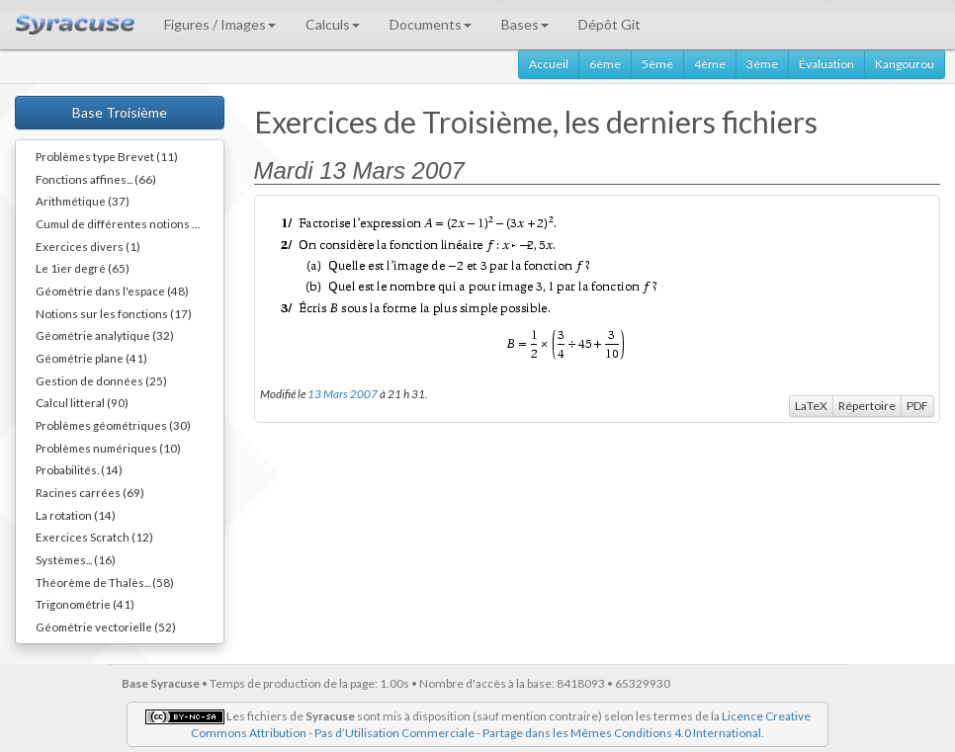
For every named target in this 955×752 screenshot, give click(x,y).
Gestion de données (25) (101, 380)
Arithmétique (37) (83, 201)
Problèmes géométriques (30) (113, 425)
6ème (605, 63)
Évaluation (826, 63)
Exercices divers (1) (88, 246)
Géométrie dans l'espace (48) (112, 290)
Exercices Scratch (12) (94, 536)
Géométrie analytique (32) (105, 335)
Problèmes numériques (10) (108, 448)
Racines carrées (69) (90, 492)
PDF (917, 405)
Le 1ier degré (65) (83, 268)
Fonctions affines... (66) (96, 179)
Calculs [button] (332, 24)
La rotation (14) (76, 515)
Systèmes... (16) (76, 559)
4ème (710, 63)
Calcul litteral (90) (82, 402)
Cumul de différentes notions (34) (125, 223)
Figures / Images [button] (220, 24)
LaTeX (811, 405)
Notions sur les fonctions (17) (114, 313)
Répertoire (867, 405)
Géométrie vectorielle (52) (106, 626)
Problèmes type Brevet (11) (107, 156)
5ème (657, 63)
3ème (762, 63)
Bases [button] (525, 24)
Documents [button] (431, 24)
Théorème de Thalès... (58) (105, 582)
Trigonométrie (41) (85, 604)
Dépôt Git (609, 24)
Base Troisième (119, 112)
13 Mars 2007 (342, 393)
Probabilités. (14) (79, 469)
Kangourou (904, 63)
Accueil (548, 63)
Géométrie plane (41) (91, 358)
